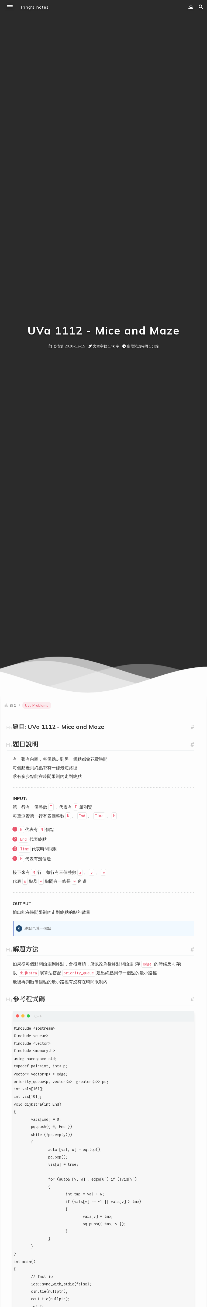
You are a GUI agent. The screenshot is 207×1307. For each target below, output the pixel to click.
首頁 (13, 705)
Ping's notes (35, 7)
